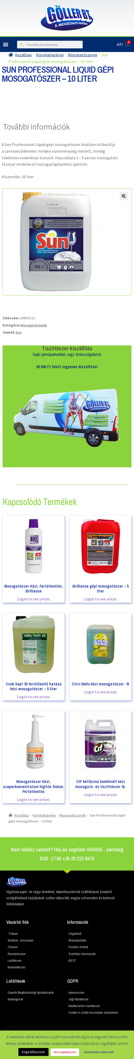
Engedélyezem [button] (33, 1052)
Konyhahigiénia (44, 815)
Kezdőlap (21, 815)
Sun (19, 332)
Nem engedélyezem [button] (65, 1052)
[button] (5, 44)
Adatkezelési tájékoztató (99, 1052)
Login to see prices (33, 598)
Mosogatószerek (34, 325)
